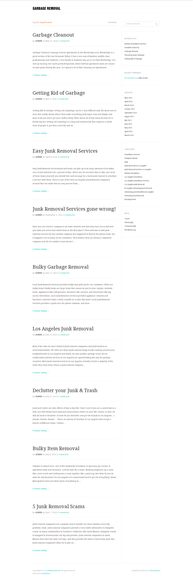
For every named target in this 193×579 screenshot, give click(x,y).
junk (126, 162)
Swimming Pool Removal (134, 196)
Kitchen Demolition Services (135, 44)
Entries (129, 222)
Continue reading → (41, 75)
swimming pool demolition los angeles (139, 192)
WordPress (46, 573)
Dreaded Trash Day (132, 48)
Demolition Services (132, 154)
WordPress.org (130, 230)
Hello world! (143, 78)
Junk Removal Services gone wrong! (74, 209)
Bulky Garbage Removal (61, 267)
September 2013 (131, 113)
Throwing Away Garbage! (134, 55)
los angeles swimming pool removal (138, 188)
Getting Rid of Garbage (59, 93)
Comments (130, 226)
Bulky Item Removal (56, 448)
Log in (127, 219)
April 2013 (128, 131)
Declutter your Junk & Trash (65, 390)
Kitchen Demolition (132, 173)
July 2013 (128, 120)
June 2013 (128, 124)
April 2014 (128, 102)
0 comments (64, 41)
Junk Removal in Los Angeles (135, 166)
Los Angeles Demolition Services (137, 181)
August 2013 (129, 116)
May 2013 (128, 128)
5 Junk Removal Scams (59, 506)
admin (38, 41)
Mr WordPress (130, 78)
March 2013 (129, 135)
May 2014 (128, 98)
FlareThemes (155, 571)
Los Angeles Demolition (133, 177)
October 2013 (130, 109)
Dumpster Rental (131, 158)
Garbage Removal (53, 571)
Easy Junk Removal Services (65, 151)
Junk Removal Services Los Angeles (138, 169)
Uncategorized (130, 199)
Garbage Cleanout (53, 35)
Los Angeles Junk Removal (63, 329)
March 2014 (129, 105)
